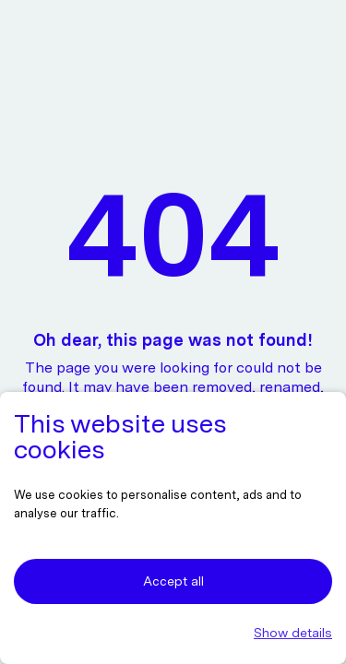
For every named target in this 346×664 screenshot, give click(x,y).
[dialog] (173, 528)
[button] (173, 633)
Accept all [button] (173, 581)
